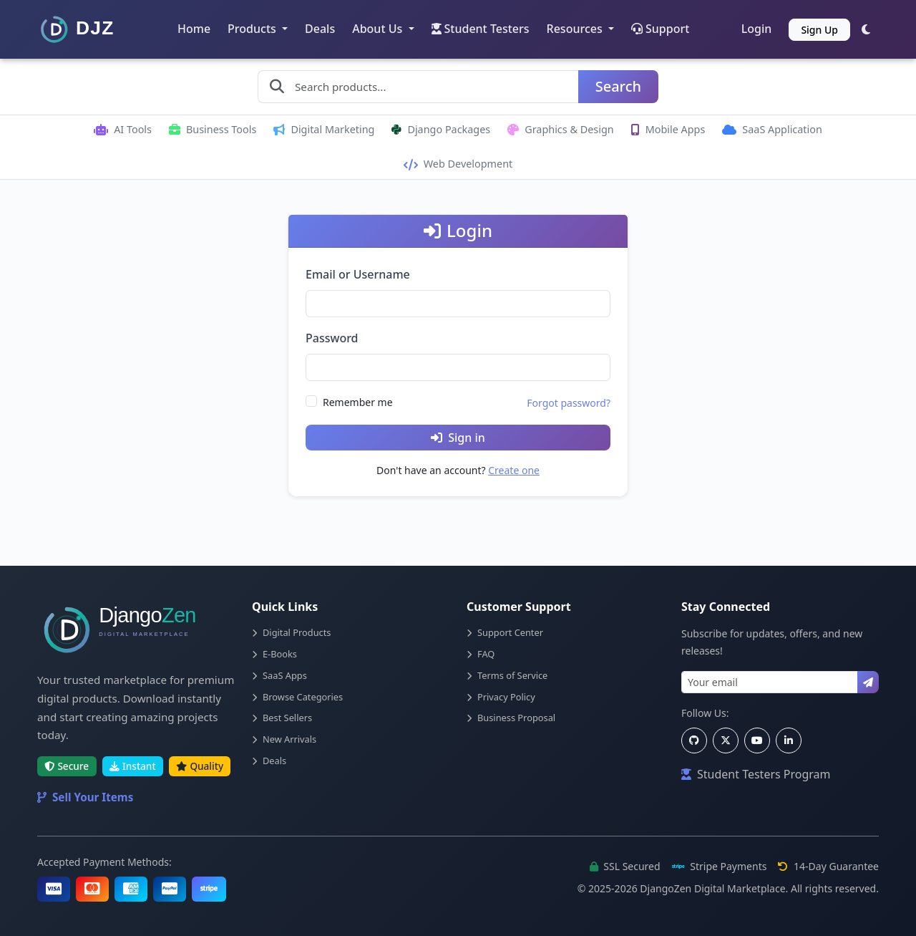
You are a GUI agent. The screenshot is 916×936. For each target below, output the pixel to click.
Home (193, 29)
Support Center (505, 632)
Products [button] (253, 29)
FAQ (480, 653)
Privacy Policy (501, 696)
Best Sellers (282, 717)
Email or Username (358, 274)
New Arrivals (284, 739)
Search (618, 86)
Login (756, 29)
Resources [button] (576, 29)
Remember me (358, 402)
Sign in (458, 437)
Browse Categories (297, 696)
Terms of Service (507, 675)
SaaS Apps (279, 675)
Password (332, 338)
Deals (320, 29)
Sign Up (819, 30)
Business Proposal (511, 717)
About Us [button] (378, 29)
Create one (514, 470)
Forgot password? (568, 403)
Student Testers (481, 29)
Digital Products (291, 632)
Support (660, 29)
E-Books (274, 653)
